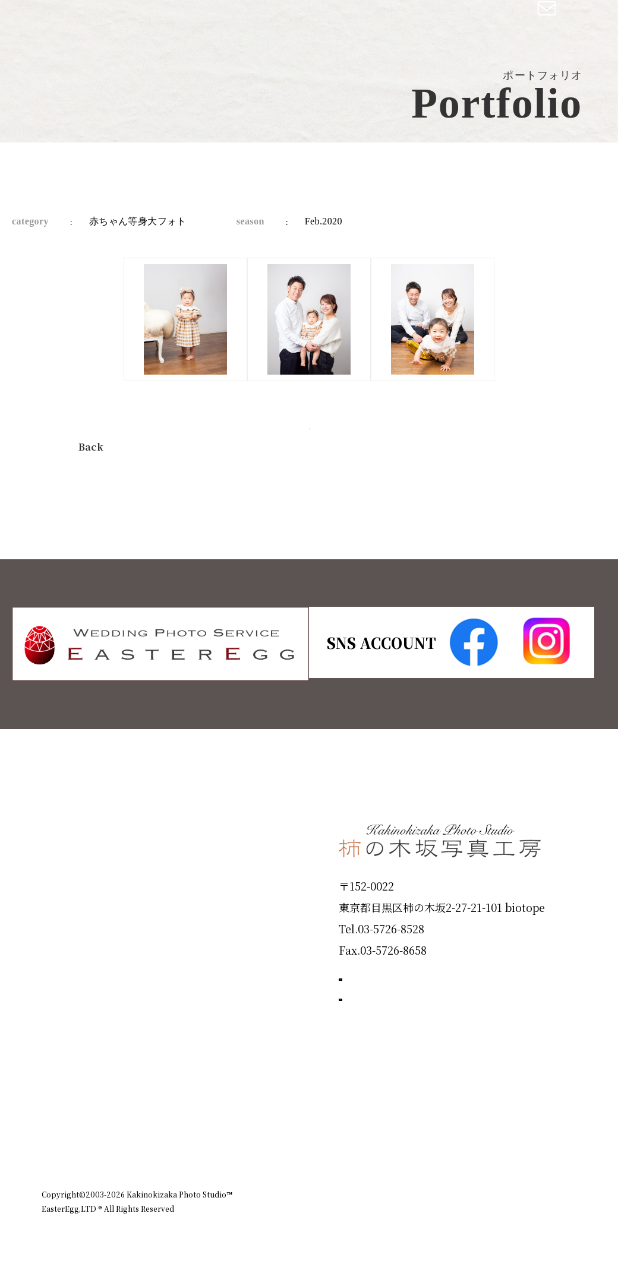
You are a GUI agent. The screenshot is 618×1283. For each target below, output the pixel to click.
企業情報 (417, 1143)
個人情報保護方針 (543, 1143)
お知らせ (471, 1143)
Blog (60, 1092)
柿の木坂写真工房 (107, 22)
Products (75, 921)
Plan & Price (90, 836)
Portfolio (75, 964)
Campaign (81, 1006)
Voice (63, 1049)
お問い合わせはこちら (428, 1047)
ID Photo (76, 879)
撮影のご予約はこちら (428, 994)
